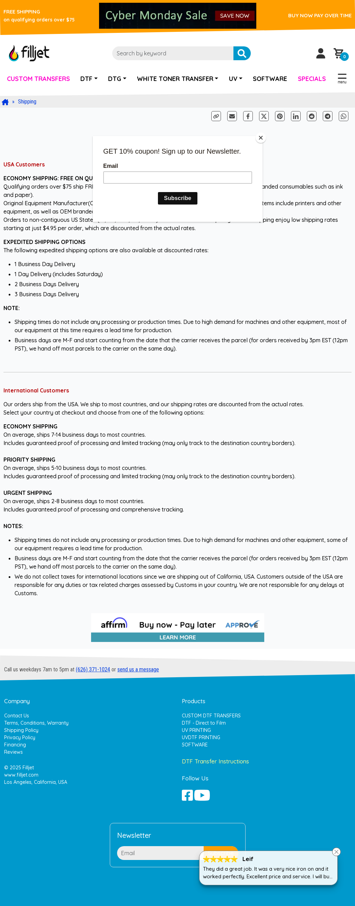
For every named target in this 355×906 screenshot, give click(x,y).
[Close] (261, 138)
